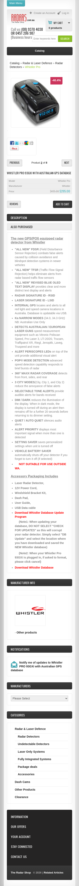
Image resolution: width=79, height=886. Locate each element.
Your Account (21, 837)
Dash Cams (22, 782)
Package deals (27, 766)
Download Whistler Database (34, 567)
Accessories (26, 774)
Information (19, 817)
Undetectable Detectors (33, 744)
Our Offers (18, 827)
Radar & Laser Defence (37, 63)
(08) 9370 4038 (32, 29)
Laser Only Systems (31, 751)
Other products (27, 632)
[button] (65, 38)
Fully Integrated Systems (34, 759)
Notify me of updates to (36, 666)
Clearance (21, 797)
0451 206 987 (25, 33)
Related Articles (53, 872)
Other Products (25, 789)
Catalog (15, 63)
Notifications (20, 649)
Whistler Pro (32, 67)
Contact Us (19, 857)
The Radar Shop (21, 872)
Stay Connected (21, 846)
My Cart (58, 22)
